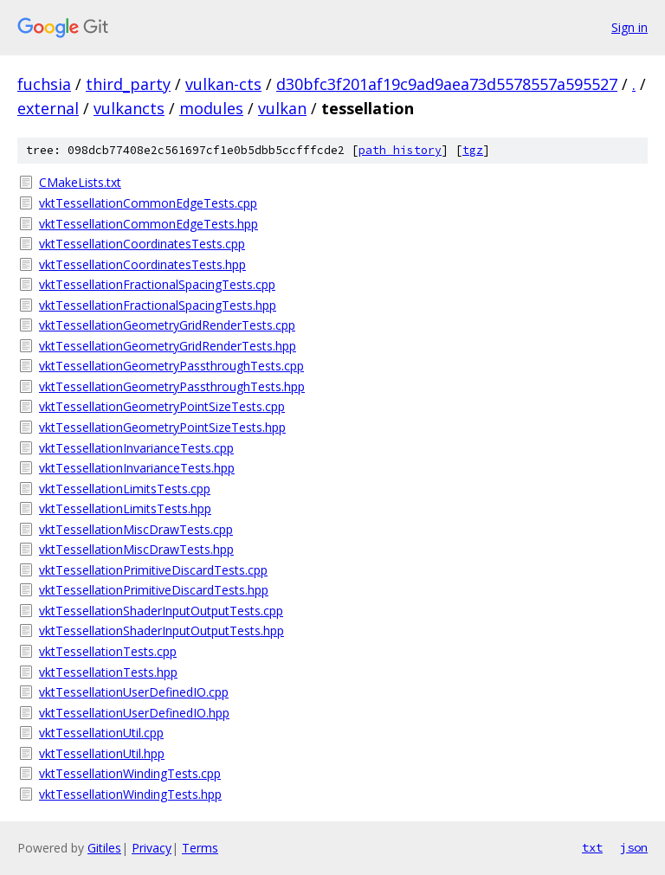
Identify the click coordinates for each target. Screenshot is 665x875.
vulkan (282, 108)
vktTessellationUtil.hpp (102, 753)
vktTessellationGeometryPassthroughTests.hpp (172, 386)
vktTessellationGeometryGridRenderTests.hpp (167, 346)
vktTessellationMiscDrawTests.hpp (136, 549)
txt (592, 847)
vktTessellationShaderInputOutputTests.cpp (161, 610)
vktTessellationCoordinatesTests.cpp (142, 243)
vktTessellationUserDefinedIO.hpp (134, 713)
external (48, 108)
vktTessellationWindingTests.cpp (130, 773)
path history (400, 150)
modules (211, 108)
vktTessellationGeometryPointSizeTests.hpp (162, 427)
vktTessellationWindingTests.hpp (130, 794)
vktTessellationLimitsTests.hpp (125, 508)
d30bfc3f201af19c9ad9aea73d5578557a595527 (446, 84)
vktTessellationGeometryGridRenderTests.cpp (167, 325)
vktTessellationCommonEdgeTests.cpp (148, 203)
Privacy (151, 848)
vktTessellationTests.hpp (108, 672)
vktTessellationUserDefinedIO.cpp (134, 692)
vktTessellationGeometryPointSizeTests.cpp (162, 406)
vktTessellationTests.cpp (108, 651)
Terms (200, 848)
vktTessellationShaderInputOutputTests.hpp (161, 630)
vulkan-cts (223, 84)
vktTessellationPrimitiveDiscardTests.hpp (153, 590)
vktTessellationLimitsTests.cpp (124, 488)
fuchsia (44, 84)
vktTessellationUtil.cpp (101, 732)
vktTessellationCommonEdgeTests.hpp (148, 224)
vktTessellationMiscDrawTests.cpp (136, 529)
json (634, 847)
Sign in (629, 27)
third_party (128, 84)
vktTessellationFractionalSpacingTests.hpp (157, 305)
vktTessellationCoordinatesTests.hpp (142, 264)
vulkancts (129, 108)
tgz (472, 150)
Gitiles (104, 848)
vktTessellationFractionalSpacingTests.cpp (157, 284)
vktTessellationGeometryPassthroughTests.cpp (171, 365)
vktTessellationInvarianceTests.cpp (136, 448)
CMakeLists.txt (80, 182)
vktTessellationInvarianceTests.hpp (137, 468)
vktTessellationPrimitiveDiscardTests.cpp (153, 570)
